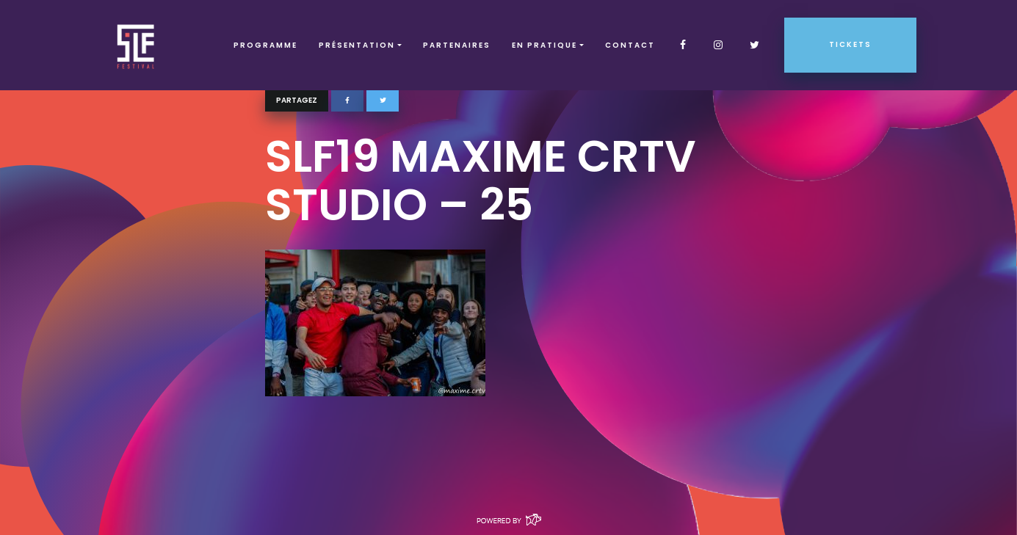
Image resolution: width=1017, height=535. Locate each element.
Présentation (357, 45)
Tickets (850, 44)
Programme (265, 45)
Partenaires (457, 45)
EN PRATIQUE (544, 45)
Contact (630, 45)
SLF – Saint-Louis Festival (136, 45)
